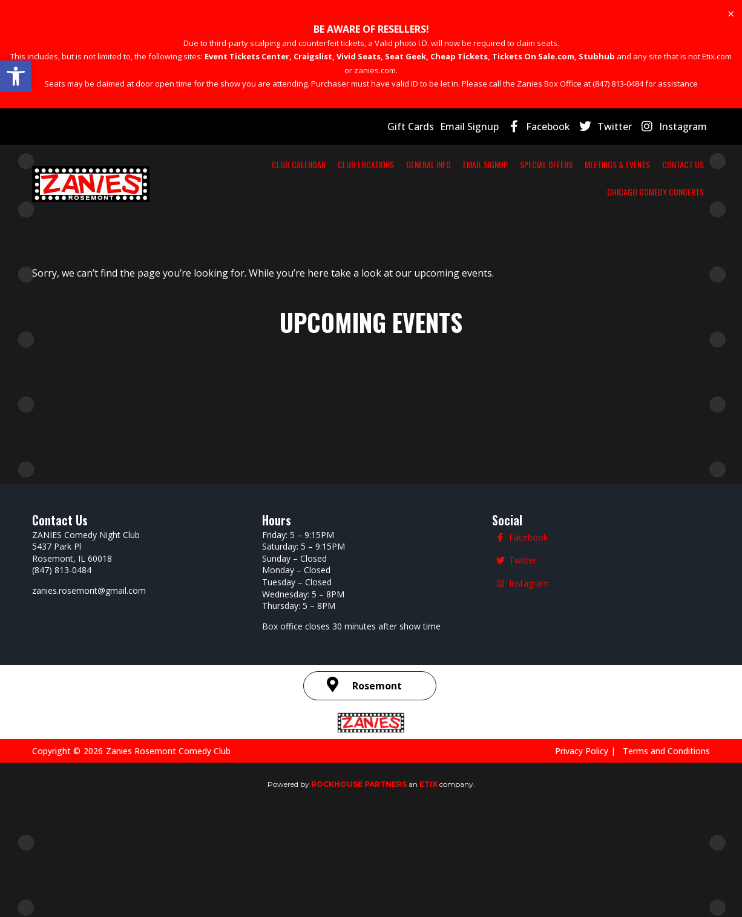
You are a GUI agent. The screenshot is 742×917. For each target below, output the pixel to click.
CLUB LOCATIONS (335, 164)
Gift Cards (426, 126)
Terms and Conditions (669, 750)
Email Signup (482, 126)
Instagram (685, 126)
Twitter (622, 126)
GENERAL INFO (415, 164)
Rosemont (377, 685)
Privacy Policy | (595, 750)
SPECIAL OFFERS (567, 164)
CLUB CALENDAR (250, 164)
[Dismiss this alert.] (730, 14)
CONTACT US (536, 191)
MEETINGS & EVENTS (660, 164)
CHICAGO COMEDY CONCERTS (639, 191)
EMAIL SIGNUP (489, 164)
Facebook (559, 126)
